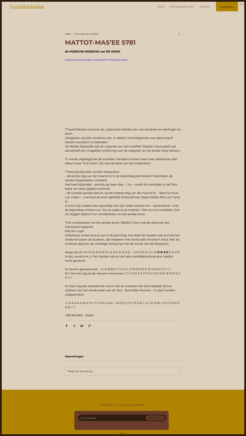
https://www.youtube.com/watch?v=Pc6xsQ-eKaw (96, 59)
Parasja (90, 315)
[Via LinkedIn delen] (81, 325)
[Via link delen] (89, 325)
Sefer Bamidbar (74, 315)
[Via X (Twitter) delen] (74, 325)
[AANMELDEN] (155, 417)
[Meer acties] (179, 34)
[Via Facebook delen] (66, 325)
